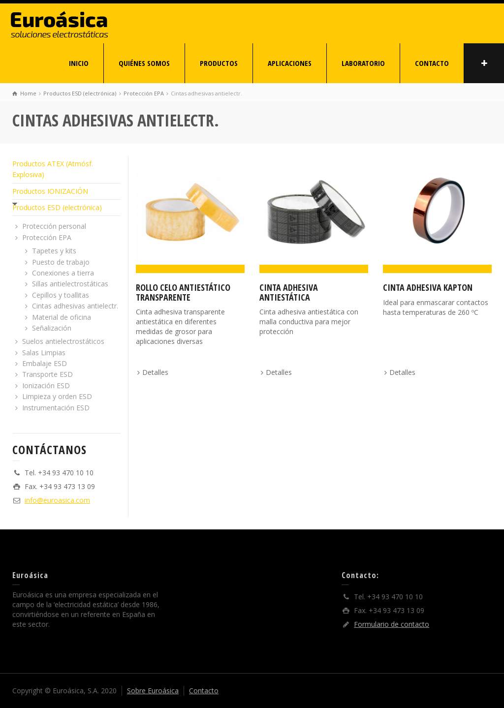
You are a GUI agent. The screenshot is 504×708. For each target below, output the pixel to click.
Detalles (155, 372)
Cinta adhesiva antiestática (288, 292)
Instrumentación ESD (56, 407)
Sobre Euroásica (153, 690)
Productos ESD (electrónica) (57, 207)
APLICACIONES (290, 63)
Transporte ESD (47, 374)
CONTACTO (432, 63)
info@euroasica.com (57, 500)
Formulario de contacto (391, 624)
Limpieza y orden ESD (57, 396)
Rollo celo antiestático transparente (183, 292)
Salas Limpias (43, 352)
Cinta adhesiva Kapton (427, 287)
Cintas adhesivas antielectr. (75, 305)
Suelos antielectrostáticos (63, 341)
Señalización (51, 328)
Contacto (204, 690)
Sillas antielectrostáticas (70, 283)
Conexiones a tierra (63, 272)
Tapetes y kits (54, 250)
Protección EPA (46, 237)
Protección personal (54, 226)
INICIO (79, 63)
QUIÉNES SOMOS (144, 63)
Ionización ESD (46, 385)
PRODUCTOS (219, 63)
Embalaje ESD (44, 363)
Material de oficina (61, 317)
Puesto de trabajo (61, 262)
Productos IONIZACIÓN (50, 191)
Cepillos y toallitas (60, 295)
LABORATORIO (363, 63)
